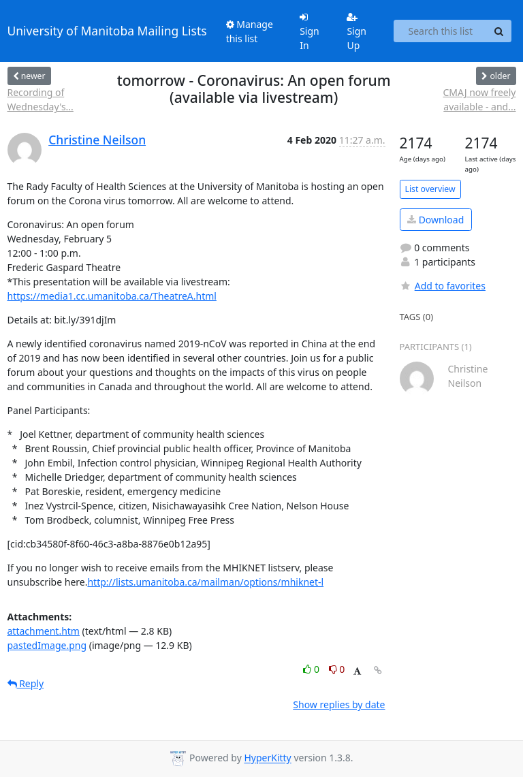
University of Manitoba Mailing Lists (107, 30)
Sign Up (356, 32)
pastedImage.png (47, 645)
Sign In (309, 32)
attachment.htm (43, 630)
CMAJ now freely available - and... (479, 99)
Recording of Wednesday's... (40, 99)
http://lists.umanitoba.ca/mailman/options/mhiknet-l (205, 581)
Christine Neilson (97, 139)
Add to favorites (443, 285)
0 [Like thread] (312, 669)
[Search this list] (440, 31)
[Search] (499, 31)
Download (435, 219)
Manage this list (249, 31)
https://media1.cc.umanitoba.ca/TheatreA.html (112, 295)
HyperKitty (267, 758)
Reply (25, 683)
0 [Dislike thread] (337, 669)
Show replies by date (339, 704)
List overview (430, 189)
